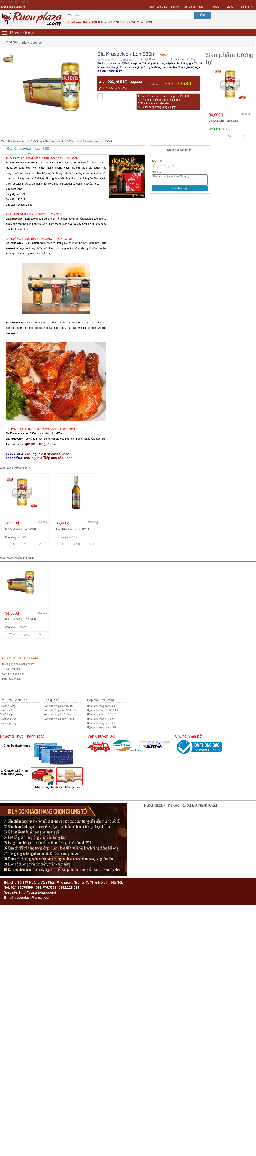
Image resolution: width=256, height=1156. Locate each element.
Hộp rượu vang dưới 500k (101, 706)
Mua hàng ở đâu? (12, 678)
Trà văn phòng (8, 723)
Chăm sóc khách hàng (162, 6)
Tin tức (215, 6)
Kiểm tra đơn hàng (192, 6)
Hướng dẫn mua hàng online (18, 664)
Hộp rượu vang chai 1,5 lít (101, 727)
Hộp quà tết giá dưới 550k (58, 706)
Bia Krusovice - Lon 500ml (223, 121)
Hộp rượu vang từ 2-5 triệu (102, 718)
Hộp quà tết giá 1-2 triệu (57, 714)
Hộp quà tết (51, 700)
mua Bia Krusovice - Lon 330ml (94, 141)
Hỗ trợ (154, 84)
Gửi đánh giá (179, 188)
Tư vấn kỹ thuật (11, 668)
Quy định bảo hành (13, 673)
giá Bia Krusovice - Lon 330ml (57, 141)
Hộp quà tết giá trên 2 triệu (59, 718)
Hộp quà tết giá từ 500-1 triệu (60, 710)
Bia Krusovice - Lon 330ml (23, 141)
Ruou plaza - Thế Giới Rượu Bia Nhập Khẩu (180, 805)
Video (230, 6)
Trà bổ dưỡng (7, 706)
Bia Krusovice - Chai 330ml (72, 528)
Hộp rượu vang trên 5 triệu (102, 723)
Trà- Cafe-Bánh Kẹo (13, 700)
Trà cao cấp (6, 710)
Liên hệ (245, 6)
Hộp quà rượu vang (100, 700)
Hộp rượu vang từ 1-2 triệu (102, 714)
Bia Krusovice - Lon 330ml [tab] (30, 148)
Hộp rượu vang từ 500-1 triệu (103, 710)
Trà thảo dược (8, 718)
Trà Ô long (6, 714)
